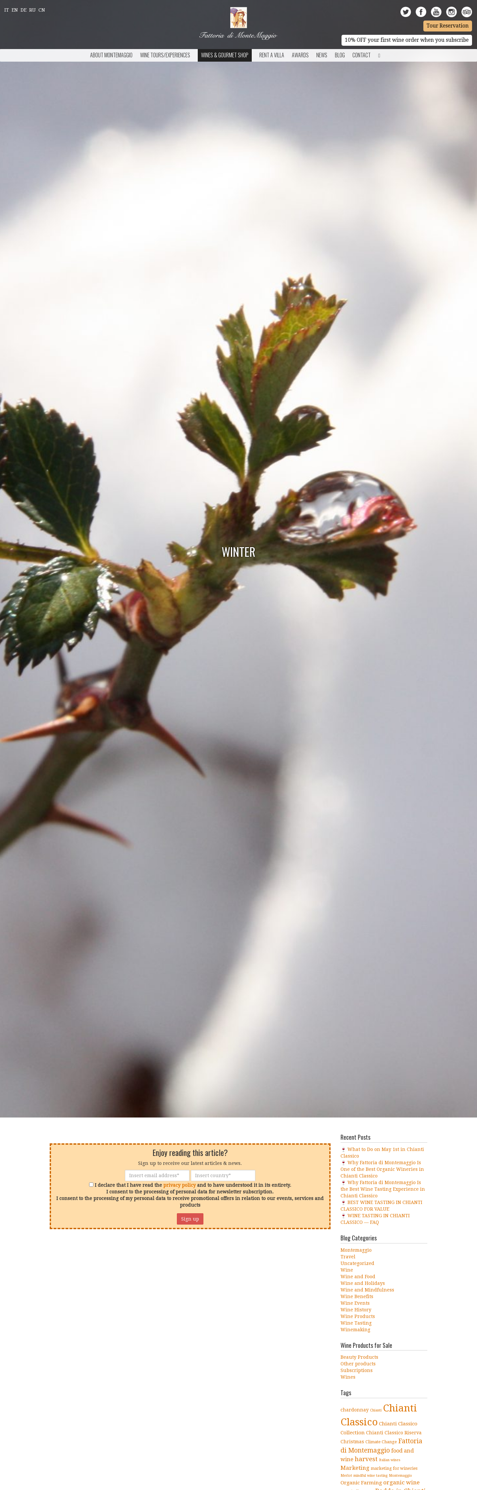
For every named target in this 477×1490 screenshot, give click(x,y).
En (15, 10)
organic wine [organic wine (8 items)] (401, 1482)
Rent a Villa (271, 55)
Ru (32, 10)
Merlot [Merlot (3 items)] (346, 1475)
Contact (361, 55)
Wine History (356, 1309)
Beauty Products (359, 1357)
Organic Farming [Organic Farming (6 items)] (361, 1483)
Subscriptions (357, 1370)
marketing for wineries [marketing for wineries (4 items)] (394, 1468)
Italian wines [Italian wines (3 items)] (389, 1460)
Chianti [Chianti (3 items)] (376, 1410)
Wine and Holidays (363, 1283)
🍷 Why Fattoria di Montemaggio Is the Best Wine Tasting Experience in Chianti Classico (383, 1189)
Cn (41, 10)
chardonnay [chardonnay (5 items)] (355, 1409)
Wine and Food (358, 1276)
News (321, 55)
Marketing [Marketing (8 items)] (355, 1467)
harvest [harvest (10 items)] (366, 1459)
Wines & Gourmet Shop (224, 55)
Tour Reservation (448, 26)
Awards (300, 55)
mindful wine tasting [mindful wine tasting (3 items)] (370, 1475)
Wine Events (355, 1303)
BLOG (340, 55)
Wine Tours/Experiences (165, 55)
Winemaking (355, 1329)
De (23, 10)
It (6, 10)
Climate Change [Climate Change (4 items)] (381, 1441)
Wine (347, 1270)
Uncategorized (357, 1263)
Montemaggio (356, 1250)
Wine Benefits (357, 1296)
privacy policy (179, 1185)
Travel (348, 1256)
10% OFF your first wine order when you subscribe (407, 40)
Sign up (190, 1219)
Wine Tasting (356, 1323)
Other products (358, 1363)
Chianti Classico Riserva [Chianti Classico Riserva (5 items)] (394, 1432)
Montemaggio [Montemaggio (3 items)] (400, 1475)
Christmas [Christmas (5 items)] (352, 1441)
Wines (348, 1377)
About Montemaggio (111, 55)
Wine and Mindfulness (367, 1289)
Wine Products (358, 1316)
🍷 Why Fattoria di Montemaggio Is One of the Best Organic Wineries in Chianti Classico (382, 1169)
